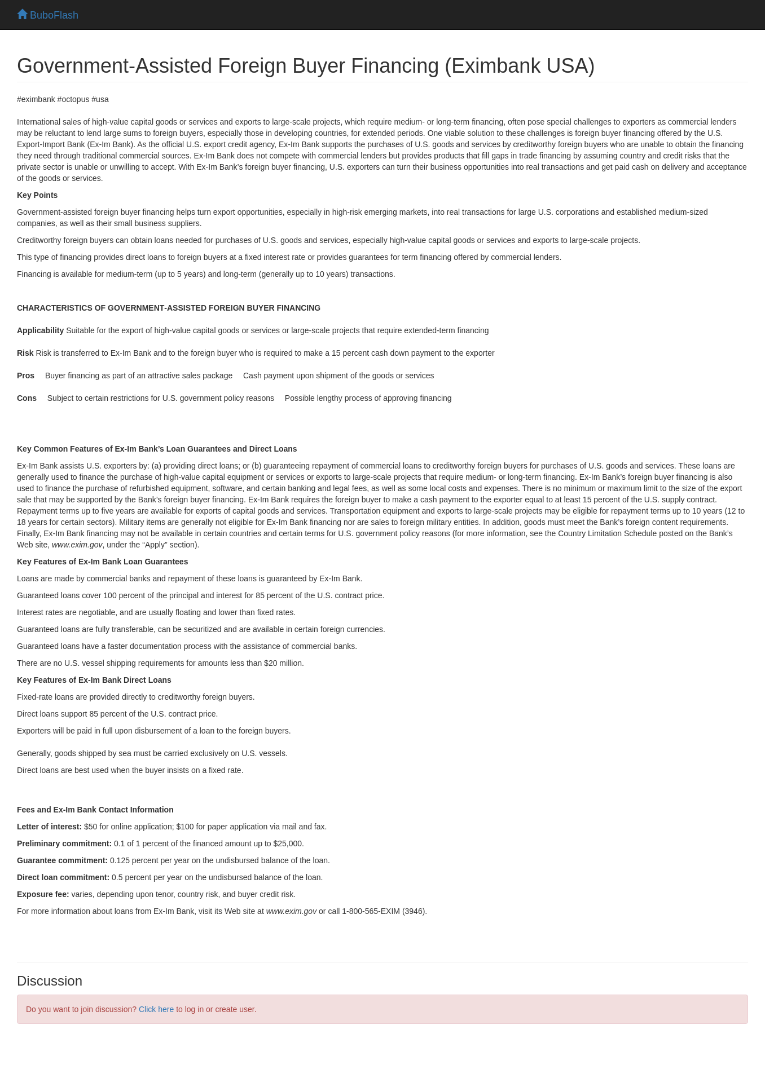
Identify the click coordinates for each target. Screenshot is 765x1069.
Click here (156, 1009)
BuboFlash (47, 15)
